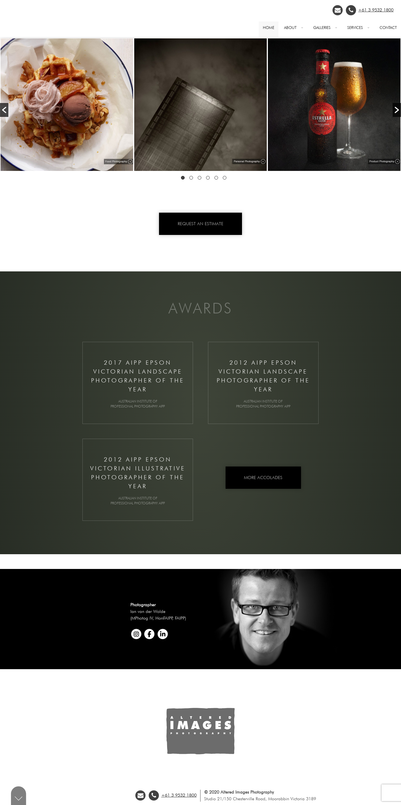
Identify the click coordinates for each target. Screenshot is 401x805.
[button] (4, 110)
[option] (67, 105)
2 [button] (191, 178)
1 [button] (183, 178)
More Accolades (263, 477)
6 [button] (224, 178)
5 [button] (216, 178)
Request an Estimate (200, 223)
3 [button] (199, 178)
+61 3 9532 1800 (375, 10)
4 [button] (208, 178)
